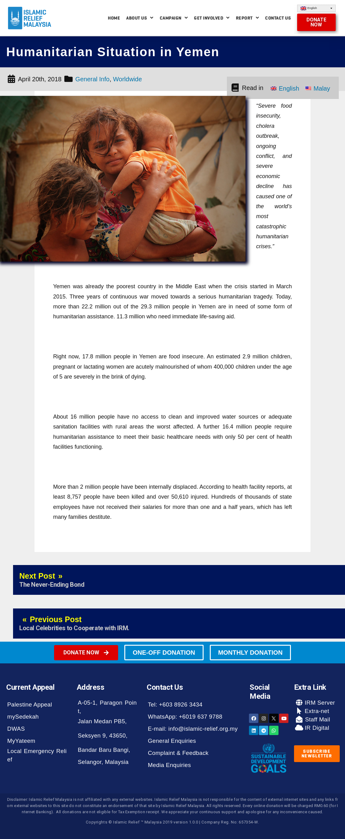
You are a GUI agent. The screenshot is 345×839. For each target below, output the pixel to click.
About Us (140, 18)
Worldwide (127, 79)
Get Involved (212, 18)
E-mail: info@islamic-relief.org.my (193, 728)
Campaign (174, 18)
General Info (92, 79)
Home (114, 18)
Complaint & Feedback (178, 753)
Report (247, 18)
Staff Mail (316, 719)
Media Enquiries (169, 765)
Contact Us (278, 18)
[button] (316, 22)
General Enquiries (172, 741)
